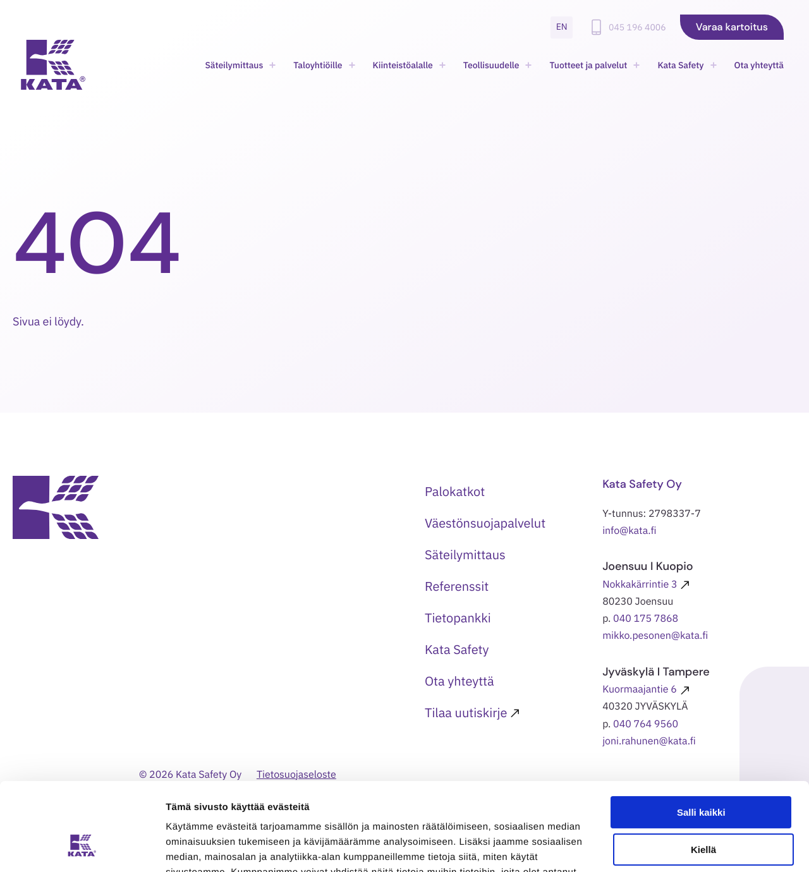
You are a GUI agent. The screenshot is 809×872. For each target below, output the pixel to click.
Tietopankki (458, 617)
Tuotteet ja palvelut (588, 65)
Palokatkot (455, 491)
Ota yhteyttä (759, 65)
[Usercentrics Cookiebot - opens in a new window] (82, 847)
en (562, 26)
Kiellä (703, 774)
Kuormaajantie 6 (639, 689)
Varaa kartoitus (732, 26)
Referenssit (457, 586)
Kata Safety (680, 65)
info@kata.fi (629, 530)
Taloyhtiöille (317, 65)
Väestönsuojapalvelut (485, 522)
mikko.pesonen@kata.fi (655, 635)
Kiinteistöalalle (403, 65)
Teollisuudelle (491, 65)
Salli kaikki (701, 737)
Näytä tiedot (193, 847)
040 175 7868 (645, 618)
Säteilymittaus (234, 65)
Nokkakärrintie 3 (639, 584)
